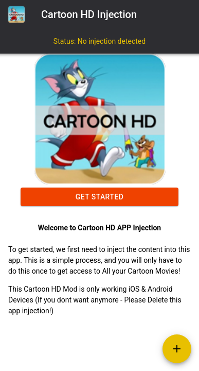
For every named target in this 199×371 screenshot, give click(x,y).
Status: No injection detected (99, 41)
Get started (99, 197)
